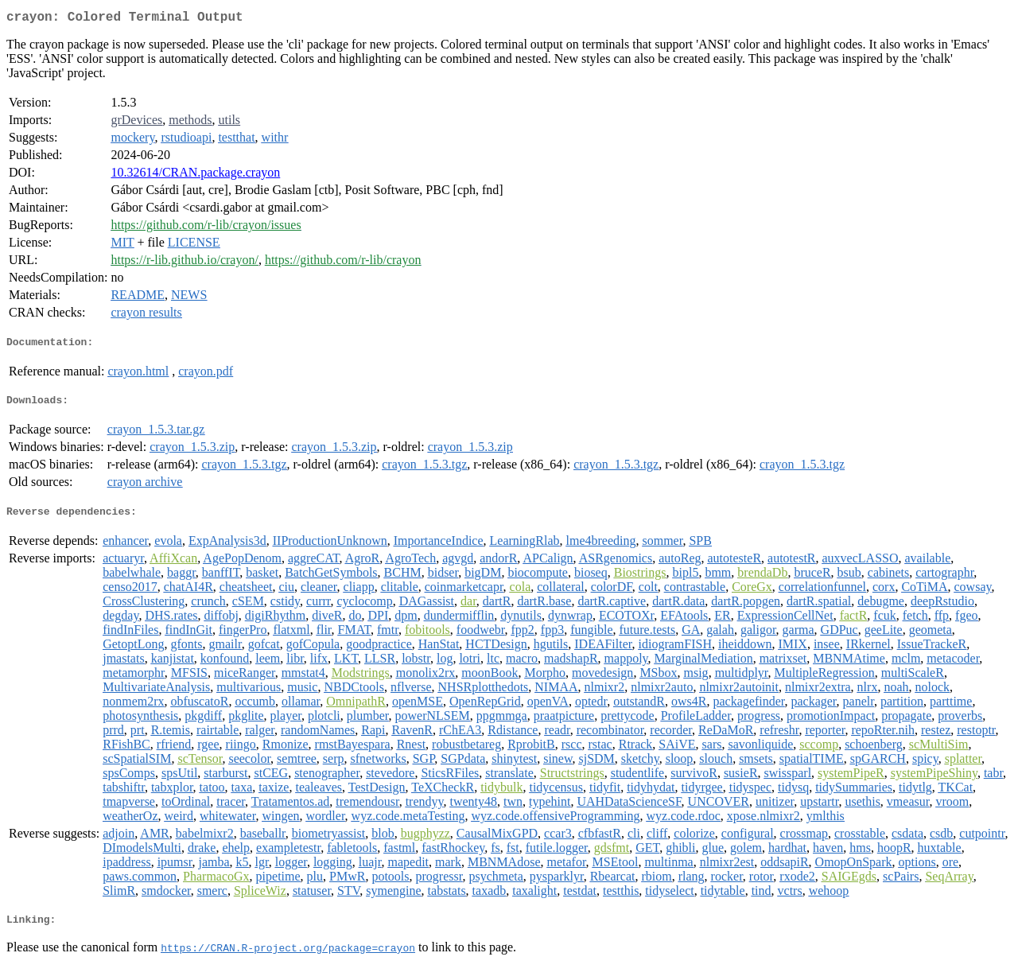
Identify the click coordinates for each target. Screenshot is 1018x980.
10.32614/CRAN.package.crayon (195, 175)
